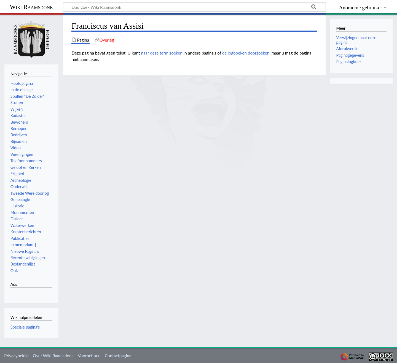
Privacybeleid (16, 355)
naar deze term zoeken (162, 52)
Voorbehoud (89, 355)
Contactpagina (118, 355)
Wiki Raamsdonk (31, 7)
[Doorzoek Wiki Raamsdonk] (194, 6)
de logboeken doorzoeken (246, 52)
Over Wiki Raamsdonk (53, 355)
